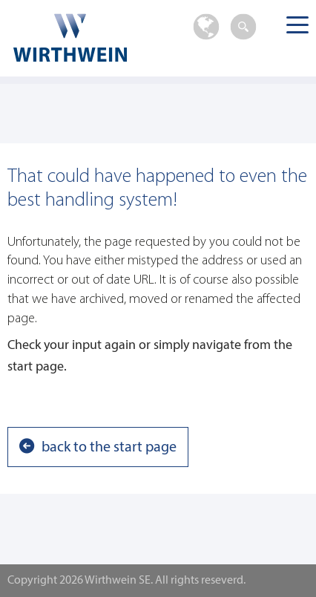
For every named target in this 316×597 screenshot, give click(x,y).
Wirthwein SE (85, 37)
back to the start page (109, 447)
